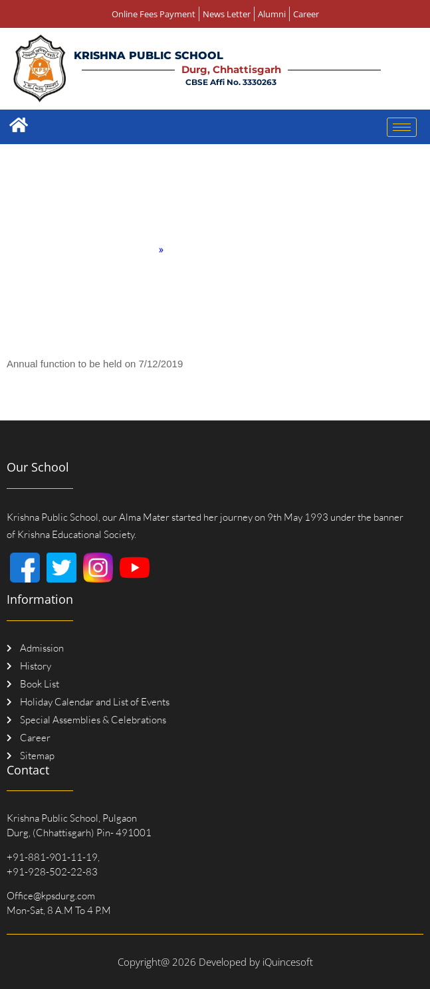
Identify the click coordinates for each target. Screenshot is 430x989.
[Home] (18, 124)
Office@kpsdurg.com (51, 895)
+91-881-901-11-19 (52, 857)
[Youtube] (135, 568)
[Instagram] (98, 568)
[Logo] (39, 68)
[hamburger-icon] (402, 127)
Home (141, 249)
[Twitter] (61, 568)
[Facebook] (25, 568)
